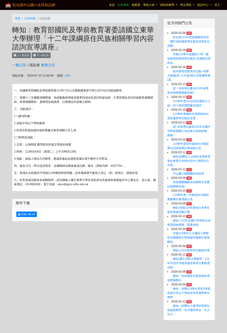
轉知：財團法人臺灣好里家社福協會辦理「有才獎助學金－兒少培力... (188, 310)
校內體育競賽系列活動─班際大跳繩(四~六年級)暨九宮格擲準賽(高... (189, 75)
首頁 (112, 4)
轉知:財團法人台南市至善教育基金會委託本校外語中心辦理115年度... (189, 161)
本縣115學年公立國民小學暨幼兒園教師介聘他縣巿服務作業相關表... (188, 237)
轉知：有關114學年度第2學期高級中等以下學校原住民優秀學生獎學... (189, 293)
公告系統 (123, 4)
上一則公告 (21, 55)
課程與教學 (167, 4)
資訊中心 (203, 4)
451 (68, 75)
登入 (217, 4)
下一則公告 (41, 55)
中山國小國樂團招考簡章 (188, 173)
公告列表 (30, 18)
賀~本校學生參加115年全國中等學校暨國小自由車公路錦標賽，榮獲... (189, 131)
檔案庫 (136, 4)
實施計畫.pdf (26, 214)
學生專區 (186, 4)
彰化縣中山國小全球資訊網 (34, 5)
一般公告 (19, 65)
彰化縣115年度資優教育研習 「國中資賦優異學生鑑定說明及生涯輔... (188, 41)
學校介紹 (149, 4)
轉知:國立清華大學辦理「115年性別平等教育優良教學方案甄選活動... (188, 263)
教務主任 (48, 65)
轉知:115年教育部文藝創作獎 (191, 250)
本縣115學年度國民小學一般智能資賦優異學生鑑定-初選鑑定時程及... (189, 58)
